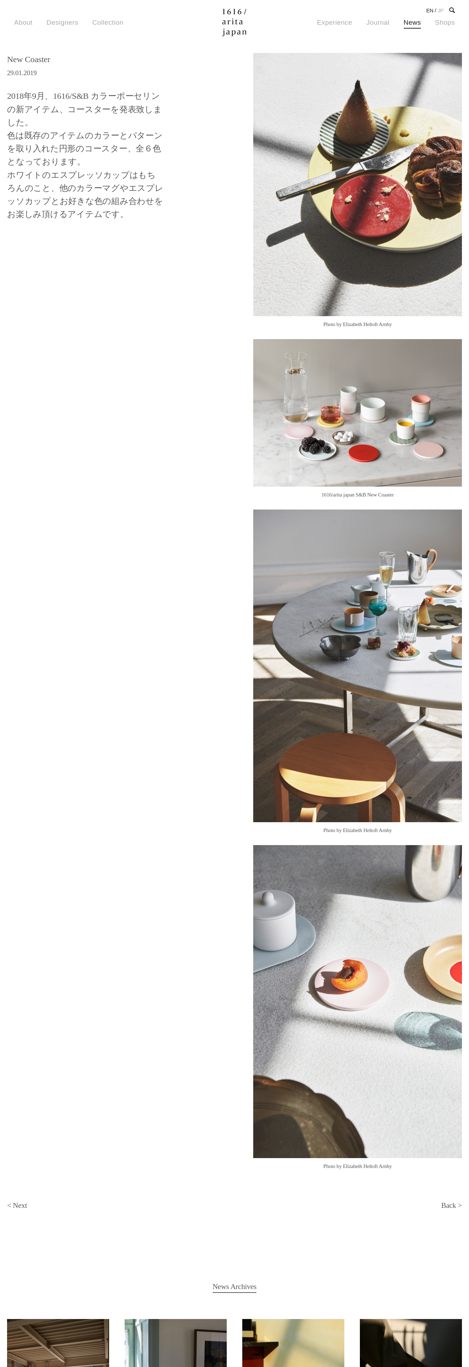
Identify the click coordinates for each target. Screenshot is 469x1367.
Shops (445, 22)
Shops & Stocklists (43, 1286)
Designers (62, 22)
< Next (17, 422)
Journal (378, 22)
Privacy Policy (31, 1341)
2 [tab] (354, 389)
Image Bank (124, 1286)
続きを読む (58, 795)
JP (441, 10)
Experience (334, 22)
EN (429, 10)
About (23, 22)
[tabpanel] (357, 191)
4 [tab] (371, 389)
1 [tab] (346, 389)
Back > (451, 422)
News (412, 22)
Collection (107, 22)
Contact (299, 1286)
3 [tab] (363, 389)
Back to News (234, 1170)
